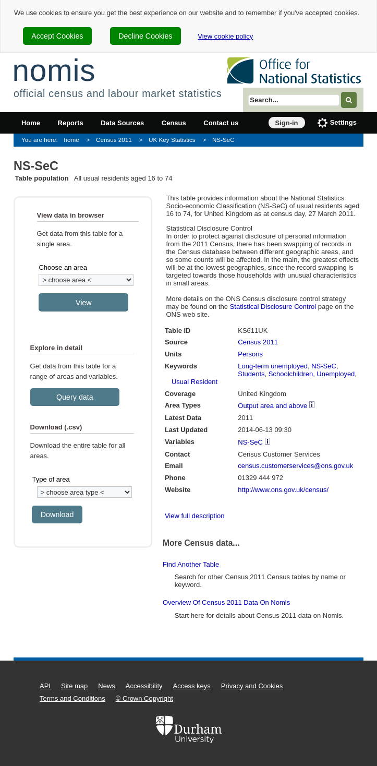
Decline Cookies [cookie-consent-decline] (145, 36)
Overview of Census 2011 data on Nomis (226, 602)
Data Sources (122, 123)
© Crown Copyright (144, 698)
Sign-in (286, 123)
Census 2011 (114, 139)
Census (174, 123)
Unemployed (336, 374)
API (45, 686)
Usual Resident (194, 382)
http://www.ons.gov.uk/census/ (283, 490)
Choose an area (63, 267)
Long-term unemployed (273, 366)
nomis (53, 70)
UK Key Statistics (172, 139)
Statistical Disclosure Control (273, 306)
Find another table (191, 564)
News (106, 686)
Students (251, 374)
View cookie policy (225, 36)
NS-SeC (223, 139)
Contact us (220, 123)
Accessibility (144, 686)
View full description (195, 516)
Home (30, 123)
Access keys (192, 686)
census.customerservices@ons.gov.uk (295, 466)
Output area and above (272, 406)
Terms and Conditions (72, 698)
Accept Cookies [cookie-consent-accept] (57, 36)
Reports (70, 123)
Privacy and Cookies (252, 686)
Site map (74, 686)
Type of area (50, 479)
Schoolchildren (291, 374)
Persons (250, 354)
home (71, 139)
